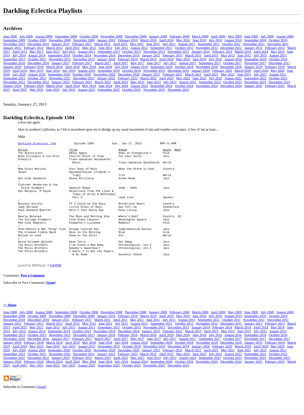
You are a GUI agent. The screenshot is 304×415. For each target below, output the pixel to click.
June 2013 (53, 51)
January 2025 (253, 86)
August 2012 (139, 48)
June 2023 (154, 82)
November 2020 (104, 74)
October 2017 (232, 63)
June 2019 (53, 70)
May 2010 (183, 40)
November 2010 (14, 44)
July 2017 (169, 63)
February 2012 (34, 48)
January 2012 (12, 48)
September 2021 (14, 78)
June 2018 (105, 67)
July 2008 (26, 36)
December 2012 (231, 48)
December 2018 (231, 67)
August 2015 (277, 55)
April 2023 (120, 82)
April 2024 (72, 86)
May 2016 (183, 59)
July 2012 (121, 48)
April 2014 (260, 51)
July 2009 (267, 36)
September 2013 (109, 51)
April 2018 (72, 67)
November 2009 (60, 40)
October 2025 (131, 89)
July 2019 (69, 70)
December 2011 (278, 44)
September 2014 (59, 55)
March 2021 (193, 74)
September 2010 (255, 40)
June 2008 (10, 36)
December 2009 (84, 40)
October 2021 (37, 78)
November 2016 (14, 63)
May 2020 (277, 70)
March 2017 (103, 63)
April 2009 (218, 36)
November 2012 (207, 48)
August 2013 (86, 51)
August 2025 (86, 89)
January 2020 (201, 70)
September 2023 (210, 82)
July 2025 (69, 89)
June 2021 (244, 74)
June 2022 (199, 78)
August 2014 (36, 55)
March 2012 (54, 48)
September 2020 (59, 74)
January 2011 (60, 44)
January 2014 (201, 51)
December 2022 (38, 82)
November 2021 (60, 78)
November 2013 (154, 51)
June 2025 (53, 89)
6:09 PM (55, 288)
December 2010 (38, 44)
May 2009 (235, 36)
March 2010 (148, 40)
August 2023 (187, 82)
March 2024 (54, 86)
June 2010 (199, 40)
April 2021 (211, 74)
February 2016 (128, 59)
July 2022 (215, 78)
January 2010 (106, 40)
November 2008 (111, 36)
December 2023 (279, 82)
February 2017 (82, 63)
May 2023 (137, 82)
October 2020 (81, 74)
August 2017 (187, 63)
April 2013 (19, 51)
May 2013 (36, 51)
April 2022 (166, 78)
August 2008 (43, 36)
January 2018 (12, 67)
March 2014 (243, 51)
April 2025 (19, 89)
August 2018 (139, 67)
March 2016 (148, 59)
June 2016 (199, 59)
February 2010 (128, 40)
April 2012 (72, 48)
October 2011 (231, 44)
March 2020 (243, 70)
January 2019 (253, 67)
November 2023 (255, 82)
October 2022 (278, 78)
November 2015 (60, 59)
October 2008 (89, 36)
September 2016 (255, 59)
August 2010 (233, 40)
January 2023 (61, 82)
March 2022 (148, 78)
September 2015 (14, 59)
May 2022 (183, 78)
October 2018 (184, 67)
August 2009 (284, 36)
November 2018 (207, 67)
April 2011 (120, 44)
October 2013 (131, 51)
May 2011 (137, 44)
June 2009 (251, 36)
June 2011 (153, 44)
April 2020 (260, 70)
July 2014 (19, 55)
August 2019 (86, 70)
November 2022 (14, 82)
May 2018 (89, 67)
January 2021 (151, 74)
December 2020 (129, 74)
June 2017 (154, 63)
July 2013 (69, 51)
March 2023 (103, 82)
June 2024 (105, 86)
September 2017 (210, 63)
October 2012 (184, 48)
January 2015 (151, 55)
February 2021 (172, 74)
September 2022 (255, 78)
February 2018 (34, 67)
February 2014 (222, 51)
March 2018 (54, 67)
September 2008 (66, 36)
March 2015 (193, 55)
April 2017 (120, 63)
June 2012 (105, 48)
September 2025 (109, 89)
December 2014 (129, 55)
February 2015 (172, 55)
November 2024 (207, 86)
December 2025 (178, 89)
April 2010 (166, 40)
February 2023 (82, 82)
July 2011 (169, 44)
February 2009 (179, 36)
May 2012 (89, 48)
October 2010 (278, 40)
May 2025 (36, 89)
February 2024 (34, 86)
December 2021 (84, 78)
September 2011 (209, 44)
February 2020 (222, 70)
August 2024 (139, 86)
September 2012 (161, 48)
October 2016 (278, 59)
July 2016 (215, 59)
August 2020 (36, 74)
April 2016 (166, 59)
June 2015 (244, 55)
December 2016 (38, 63)
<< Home (9, 328)
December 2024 (231, 86)
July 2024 (121, 86)
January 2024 (12, 86)
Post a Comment (33, 298)
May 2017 (137, 63)
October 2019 (131, 70)
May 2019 (36, 70)
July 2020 (19, 74)
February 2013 (275, 48)
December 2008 (136, 36)
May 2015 (228, 55)
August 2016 (233, 59)
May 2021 (228, 74)
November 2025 (154, 89)
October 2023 (232, 82)
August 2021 (277, 74)
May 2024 (89, 86)
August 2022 (233, 78)
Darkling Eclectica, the (37, 144)
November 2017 (255, 63)
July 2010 (215, 40)
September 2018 (161, 67)
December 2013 (178, 51)
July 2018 (121, 67)
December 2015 (84, 59)
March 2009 (200, 36)
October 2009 (37, 40)
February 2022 (128, 78)
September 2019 (109, 70)
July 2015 (260, 55)
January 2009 (158, 36)
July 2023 (169, 82)
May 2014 (277, 51)
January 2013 (253, 48)
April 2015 (211, 55)
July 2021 (260, 74)
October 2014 (81, 55)
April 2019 (19, 70)
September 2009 (14, 40)
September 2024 (161, 86)
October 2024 (184, 86)
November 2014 (104, 55)
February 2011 (82, 44)
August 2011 (186, 44)
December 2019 (178, 70)
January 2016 (106, 59)
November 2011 (254, 44)
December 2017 (279, 63)
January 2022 (106, 78)
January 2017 (61, 63)
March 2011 (102, 44)
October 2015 (37, 59)
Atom (50, 305)
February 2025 (275, 86)
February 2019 (275, 67)
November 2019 (154, 70)
